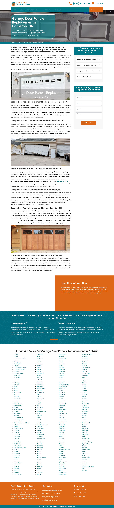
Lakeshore (62, 369)
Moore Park (40, 447)
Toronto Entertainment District (22, 423)
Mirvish (38, 451)
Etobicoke (61, 451)
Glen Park (61, 434)
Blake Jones (85, 428)
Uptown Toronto (18, 409)
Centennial (84, 398)
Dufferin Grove (63, 474)
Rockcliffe (39, 365)
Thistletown (17, 432)
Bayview (84, 445)
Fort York (61, 438)
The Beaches (17, 445)
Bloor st (84, 426)
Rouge (38, 360)
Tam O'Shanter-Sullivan (20, 447)
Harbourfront (62, 419)
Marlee (38, 461)
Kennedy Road (63, 386)
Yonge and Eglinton (19, 373)
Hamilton (17, 42)
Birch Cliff (84, 432)
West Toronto (17, 392)
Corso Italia (85, 375)
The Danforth (17, 442)
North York (39, 426)
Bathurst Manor (86, 449)
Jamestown (62, 394)
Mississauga (40, 449)
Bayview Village (86, 444)
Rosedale (39, 362)
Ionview (61, 398)
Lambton (61, 367)
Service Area (58, 10)
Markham (39, 465)
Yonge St (16, 365)
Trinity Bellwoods (18, 417)
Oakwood (39, 415)
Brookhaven (85, 411)
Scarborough (40, 354)
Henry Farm (62, 417)
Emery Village (62, 457)
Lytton (38, 470)
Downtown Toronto (87, 354)
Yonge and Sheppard (19, 369)
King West (61, 381)
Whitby (15, 386)
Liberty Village (62, 358)
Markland (39, 463)
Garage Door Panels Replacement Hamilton (32, 42)
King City (61, 383)
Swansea (16, 449)
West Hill (16, 400)
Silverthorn (16, 468)
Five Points (62, 444)
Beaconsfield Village (87, 442)
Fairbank (61, 447)
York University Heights (20, 358)
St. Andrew (16, 465)
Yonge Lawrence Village (20, 367)
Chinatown (84, 394)
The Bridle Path (18, 444)
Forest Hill (61, 440)
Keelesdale (62, 388)
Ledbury (61, 360)
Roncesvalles (40, 364)
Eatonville (61, 465)
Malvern (39, 468)
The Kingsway (17, 436)
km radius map (27, 293)
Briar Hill (84, 417)
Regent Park (40, 377)
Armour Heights (86, 457)
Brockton (84, 413)
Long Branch (40, 472)
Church (84, 392)
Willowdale (16, 384)
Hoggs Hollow (62, 409)
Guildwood (62, 424)
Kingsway (61, 377)
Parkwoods (39, 400)
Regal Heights (40, 379)
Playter (38, 394)
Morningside (40, 445)
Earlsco (61, 470)
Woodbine (16, 379)
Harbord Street (63, 421)
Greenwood (62, 426)
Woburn (16, 381)
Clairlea (84, 388)
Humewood (62, 400)
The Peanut (17, 434)
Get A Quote (96, 10)
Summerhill (17, 455)
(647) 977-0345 (81, 3)
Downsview (85, 356)
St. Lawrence (17, 461)
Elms (60, 459)
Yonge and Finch (18, 371)
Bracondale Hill (86, 423)
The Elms (16, 440)
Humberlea (62, 405)
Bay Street (84, 447)
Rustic (38, 356)
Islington (61, 396)
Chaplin (84, 396)
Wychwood (17, 375)
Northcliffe (39, 423)
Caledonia (84, 405)
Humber (61, 407)
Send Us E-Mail (81, 493)
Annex (83, 461)
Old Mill (38, 413)
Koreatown (62, 373)
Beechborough (86, 438)
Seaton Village (17, 474)
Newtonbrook (40, 434)
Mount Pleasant (41, 438)
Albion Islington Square (88, 466)
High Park (61, 415)
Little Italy (61, 356)
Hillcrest (61, 411)
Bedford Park (85, 440)
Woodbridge (17, 377)
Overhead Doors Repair (49, 500)
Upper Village (17, 413)
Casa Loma (85, 400)
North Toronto (40, 428)
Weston (16, 390)
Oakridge (39, 419)
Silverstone (16, 470)
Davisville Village (86, 367)
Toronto (16, 411)
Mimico (38, 453)
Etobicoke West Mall (64, 449)
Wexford (16, 388)
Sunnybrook (17, 453)
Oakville (39, 417)
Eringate (61, 453)
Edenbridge (62, 463)
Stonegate (16, 457)
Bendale (84, 436)
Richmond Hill (40, 373)
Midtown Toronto (41, 457)
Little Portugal (62, 354)
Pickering (39, 396)
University (16, 415)
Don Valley (84, 362)
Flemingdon (62, 442)
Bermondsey (85, 434)
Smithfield (16, 466)
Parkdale (39, 405)
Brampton (84, 421)
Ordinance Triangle (41, 411)
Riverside (39, 367)
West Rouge (17, 394)
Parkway (39, 402)
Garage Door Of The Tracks (51, 493)
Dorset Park (85, 360)
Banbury (84, 451)
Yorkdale (16, 356)
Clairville (84, 386)
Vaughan (16, 407)
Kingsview (61, 379)
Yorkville (16, 354)
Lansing (61, 365)
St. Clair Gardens (18, 463)
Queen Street (40, 384)
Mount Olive (40, 440)
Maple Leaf (39, 466)
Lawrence (61, 364)
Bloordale (84, 424)
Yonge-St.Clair (17, 364)
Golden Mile (62, 430)
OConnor (39, 421)
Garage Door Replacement (50, 497)
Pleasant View (40, 392)
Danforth (84, 371)
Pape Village (40, 407)
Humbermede (62, 404)
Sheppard (16, 472)
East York (61, 466)
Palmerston (40, 409)
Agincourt (84, 470)
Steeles (16, 459)
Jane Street (62, 392)
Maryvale (39, 459)
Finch (60, 445)
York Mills (16, 360)
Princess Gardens (41, 388)
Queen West (40, 383)
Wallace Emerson (18, 404)
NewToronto (40, 432)
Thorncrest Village (18, 428)
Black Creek (85, 430)
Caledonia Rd (85, 404)
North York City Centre (42, 424)
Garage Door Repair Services (28, 10)
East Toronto (62, 468)
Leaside (61, 362)
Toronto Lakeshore (19, 419)
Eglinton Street (63, 461)
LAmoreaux (62, 371)
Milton (38, 455)
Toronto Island (17, 421)
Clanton (84, 384)
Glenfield (61, 432)
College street (85, 379)
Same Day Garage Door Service (52, 490)
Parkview (39, 404)
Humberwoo (62, 402)
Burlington (84, 409)
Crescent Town (86, 373)
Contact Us (46, 10)
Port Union (39, 390)
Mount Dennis (40, 442)
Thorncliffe (16, 430)
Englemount (62, 455)
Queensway (40, 381)
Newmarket (40, 436)
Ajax (83, 468)
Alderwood (84, 465)
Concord (84, 377)
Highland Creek (63, 413)
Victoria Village (17, 405)
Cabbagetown (85, 407)
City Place (84, 390)
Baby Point (85, 453)
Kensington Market (64, 384)
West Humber (17, 398)
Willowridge (17, 383)
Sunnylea (16, 451)
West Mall (16, 396)
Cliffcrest (84, 383)
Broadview (84, 415)
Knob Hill (61, 375)
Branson (84, 419)
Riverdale (39, 369)
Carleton (84, 402)
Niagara (39, 430)
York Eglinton (17, 362)
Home (14, 10)
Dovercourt (85, 358)
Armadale (84, 459)
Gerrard (61, 436)
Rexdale (39, 375)
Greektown (62, 428)
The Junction (17, 438)
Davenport (84, 369)
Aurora (83, 455)
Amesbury (84, 463)
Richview (39, 371)
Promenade (40, 386)
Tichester (16, 424)
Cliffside (84, 381)
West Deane (17, 402)
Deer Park (84, 365)
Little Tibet (39, 474)
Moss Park (39, 444)
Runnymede (40, 358)
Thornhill (16, 426)
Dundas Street (63, 472)
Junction (61, 390)
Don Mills (84, 364)
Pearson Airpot (40, 398)
